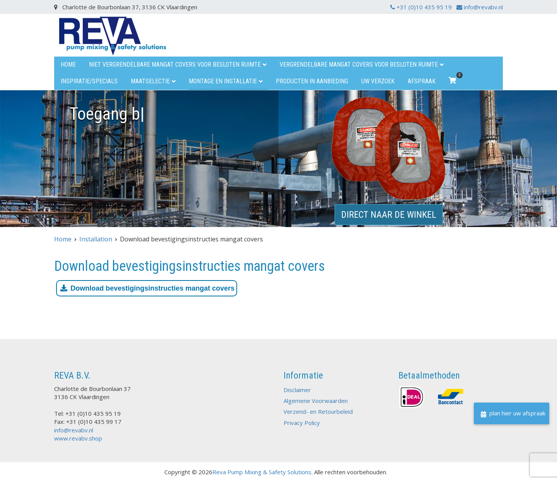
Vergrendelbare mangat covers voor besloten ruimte (359, 64)
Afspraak (422, 81)
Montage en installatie (223, 81)
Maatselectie (150, 81)
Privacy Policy (302, 423)
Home (68, 64)
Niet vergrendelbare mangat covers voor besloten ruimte (175, 64)
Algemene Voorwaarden (316, 401)
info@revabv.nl (479, 7)
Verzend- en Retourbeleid (318, 411)
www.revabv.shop (78, 438)
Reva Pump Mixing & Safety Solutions (261, 472)
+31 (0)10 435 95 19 (421, 7)
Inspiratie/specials (89, 81)
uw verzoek (378, 81)
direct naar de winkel (388, 214)
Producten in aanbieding (312, 81)
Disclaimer (297, 390)
